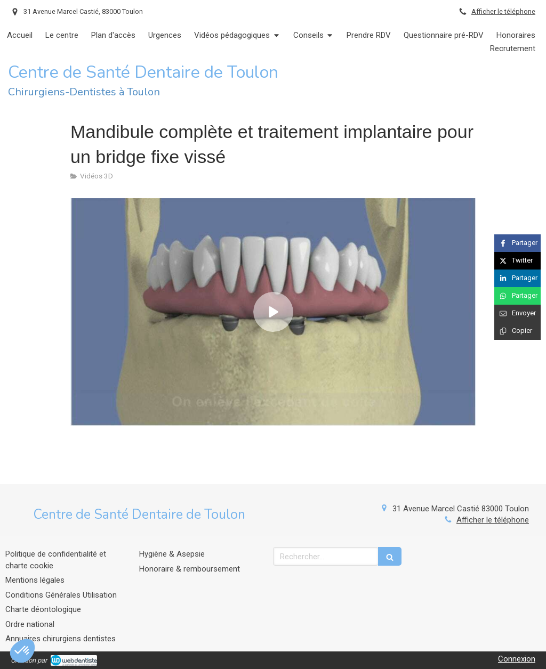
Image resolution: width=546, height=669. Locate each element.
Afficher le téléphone (503, 11)
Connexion (516, 659)
